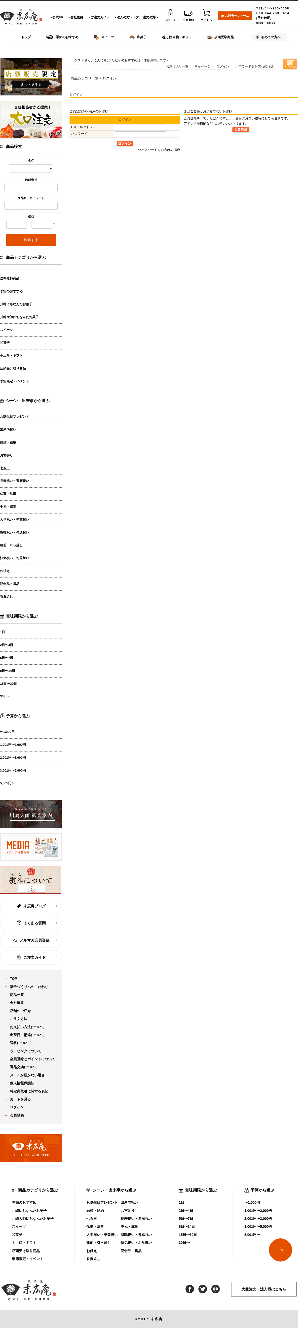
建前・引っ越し (11, 545)
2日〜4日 (6, 645)
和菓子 (5, 342)
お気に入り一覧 (177, 66)
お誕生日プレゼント (14, 416)
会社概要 (76, 17)
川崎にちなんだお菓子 (16, 304)
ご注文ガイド (100, 17)
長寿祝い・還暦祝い (14, 481)
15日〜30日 (8, 683)
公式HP (57, 17)
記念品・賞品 (9, 584)
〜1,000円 (7, 732)
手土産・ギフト (11, 355)
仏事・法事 (8, 494)
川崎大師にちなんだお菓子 (19, 317)
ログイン (222, 66)
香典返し (6, 597)
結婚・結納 (8, 442)
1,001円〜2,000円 (13, 745)
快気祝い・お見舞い (14, 558)
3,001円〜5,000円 (13, 770)
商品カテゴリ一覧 (85, 78)
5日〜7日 (6, 658)
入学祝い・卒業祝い (14, 519)
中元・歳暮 (8, 507)
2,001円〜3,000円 (13, 757)
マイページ (202, 66)
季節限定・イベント (14, 381)
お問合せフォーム (237, 15)
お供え (5, 571)
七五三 (5, 468)
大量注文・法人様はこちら (263, 1289)
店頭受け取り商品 (13, 368)
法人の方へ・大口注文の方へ (138, 17)
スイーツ (6, 330)
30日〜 (5, 696)
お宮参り (6, 455)
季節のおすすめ (11, 291)
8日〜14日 (7, 671)
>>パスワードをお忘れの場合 (159, 150)
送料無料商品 (9, 278)
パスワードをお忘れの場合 (254, 66)
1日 (2, 632)
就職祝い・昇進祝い (14, 532)
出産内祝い (8, 429)
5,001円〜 (7, 783)
